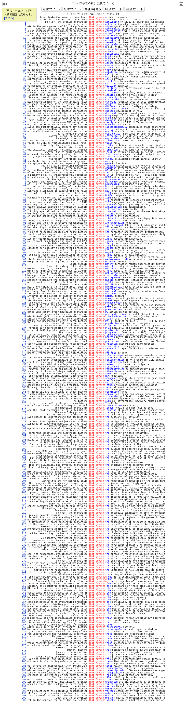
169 (23, 401)
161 (23, 383)
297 (23, 693)
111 (23, 268)
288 (23, 673)
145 (23, 346)
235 (23, 552)
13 (23, 45)
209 (23, 492)
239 (23, 561)
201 (23, 474)
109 (23, 264)
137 (23, 328)
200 (23, 472)
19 (23, 58)
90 (23, 220)
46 (23, 120)
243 (23, 570)
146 (23, 348)
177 (23, 419)
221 (23, 520)
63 (23, 159)
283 (23, 661)
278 (23, 650)
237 (23, 556)
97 (23, 236)
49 (23, 127)
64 (23, 161)
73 (23, 182)
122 (23, 293)
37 (23, 99)
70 (23, 175)
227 (23, 533)
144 (23, 344)
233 (23, 547)
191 (23, 451)
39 (23, 104)
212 (23, 499)
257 (23, 602)
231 (23, 542)
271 (23, 634)
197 (23, 465)
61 (23, 154)
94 (23, 230)
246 (23, 577)
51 (23, 131)
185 (23, 437)
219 (23, 515)
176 (23, 417)
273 (23, 638)
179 (23, 424)
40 (23, 106)
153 (23, 364)
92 (23, 225)
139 (23, 332)
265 (23, 620)
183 (23, 433)
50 (23, 129)
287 (23, 670)
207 (23, 488)
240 (23, 563)
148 (23, 353)
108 (23, 262)
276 (23, 645)
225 (23, 529)
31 (23, 86)
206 (23, 485)
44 (23, 115)
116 (23, 280)
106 (23, 257)
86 (23, 211)
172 (23, 408)
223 (23, 524)
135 (23, 323)
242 (23, 568)
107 (23, 259)
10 (23, 38)
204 (23, 481)
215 (23, 506)
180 (23, 426)
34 (23, 93)
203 (23, 478)
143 (23, 341)
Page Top (181, 4)
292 (23, 682)
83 (23, 204)
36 (23, 97)
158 (23, 376)
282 (23, 659)
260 (23, 609)
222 (23, 522)
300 (23, 700)
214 (23, 504)
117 (23, 282)
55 (23, 140)
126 (23, 303)
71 (23, 177)
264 (23, 618)
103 (23, 250)
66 (23, 166)
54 (23, 138)
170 (23, 403)
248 (23, 581)
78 (23, 193)
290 (23, 677)
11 (23, 40)
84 (23, 207)
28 (23, 79)
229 (23, 538)
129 (23, 309)
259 (23, 606)
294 (23, 686)
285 (23, 666)
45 (23, 118)
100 (23, 243)
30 (23, 83)
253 (23, 593)
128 (23, 307)
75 (23, 186)
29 (23, 81)
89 (23, 218)
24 (23, 70)
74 (23, 184)
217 (23, 510)
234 (23, 549)
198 (23, 467)
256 (23, 599)
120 (23, 289)
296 (23, 691)
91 (23, 223)
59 (23, 150)
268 (23, 627)
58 (23, 147)
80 (23, 198)
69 (23, 172)
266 (23, 622)
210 (23, 494)
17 (23, 54)
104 (23, 252)
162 (23, 385)
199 (23, 469)
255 (23, 597)
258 (23, 604)
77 (23, 191)
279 (23, 652)
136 (23, 325)
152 (23, 362)
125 (23, 300)
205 (23, 483)
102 (23, 248)
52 (23, 134)
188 (23, 444)
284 (23, 663)
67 (23, 168)
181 (23, 428)
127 (23, 305)
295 (23, 689)
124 (23, 298)
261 (23, 611)
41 (23, 109)
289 (23, 675)
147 (23, 351)
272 (23, 636)
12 (23, 42)
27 (23, 77)
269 (23, 629)
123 (23, 296)
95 (23, 232)
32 (23, 88)
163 (23, 387)
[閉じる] (9, 18)
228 (23, 536)
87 (23, 214)
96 (23, 234)
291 (23, 679)
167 (23, 396)
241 (23, 565)
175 (23, 415)
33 (23, 90)
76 (23, 188)
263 (23, 615)
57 (23, 145)
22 (23, 65)
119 (23, 287)
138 (23, 330)
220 (23, 517)
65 (23, 163)
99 (23, 241)
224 (23, 526)
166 (23, 394)
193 (23, 456)
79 (23, 195)
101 (23, 246)
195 (23, 460)
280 (23, 654)
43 (23, 113)
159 (23, 378)
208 (23, 490)
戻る (5, 4)
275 (23, 643)
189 (23, 446)
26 (23, 74)
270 (23, 631)
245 (23, 574)
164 (23, 389)
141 (23, 337)
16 (23, 51)
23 (23, 67)
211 (23, 497)
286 (23, 668)
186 (23, 440)
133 (23, 319)
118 (23, 284)
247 (23, 579)
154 (23, 367)
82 (23, 202)
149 (23, 355)
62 (23, 156)
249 (23, 583)
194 (23, 458)
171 (23, 405)
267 (23, 625)
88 (23, 216)
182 (23, 430)
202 (23, 476)
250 (23, 586)
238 (23, 558)
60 (23, 152)
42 (23, 111)
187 (23, 442)
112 (23, 271)
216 (23, 508)
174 (23, 412)
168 (23, 399)
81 (23, 200)
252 (23, 590)
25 (23, 72)
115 (23, 278)
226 (23, 531)
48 (23, 125)
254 (23, 595)
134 (23, 321)
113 (23, 273)
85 (23, 209)
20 (23, 61)
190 (23, 449)
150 (23, 357)
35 (23, 95)
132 (23, 316)
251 (23, 588)
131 (23, 314)
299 (23, 698)
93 (23, 227)
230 (23, 540)
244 (23, 572)
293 (23, 684)
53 (23, 136)
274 (23, 641)
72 (23, 179)
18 (23, 56)
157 (23, 373)
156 (23, 371)
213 (23, 501)
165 (23, 392)
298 (23, 695)
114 (23, 275)
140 (23, 335)
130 (23, 312)
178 (23, 421)
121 (23, 291)
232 (23, 545)
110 (23, 266)
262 (23, 613)
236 (23, 554)
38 (23, 102)
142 (23, 339)
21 (23, 63)
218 (23, 513)
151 (23, 360)
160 (23, 380)
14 (23, 47)
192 (23, 453)
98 (23, 239)
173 (23, 410)
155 (23, 369)
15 (23, 49)
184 (23, 435)
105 (23, 255)
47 (23, 122)
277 (23, 647)
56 (23, 143)
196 (23, 462)
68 (23, 170)
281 (23, 657)
